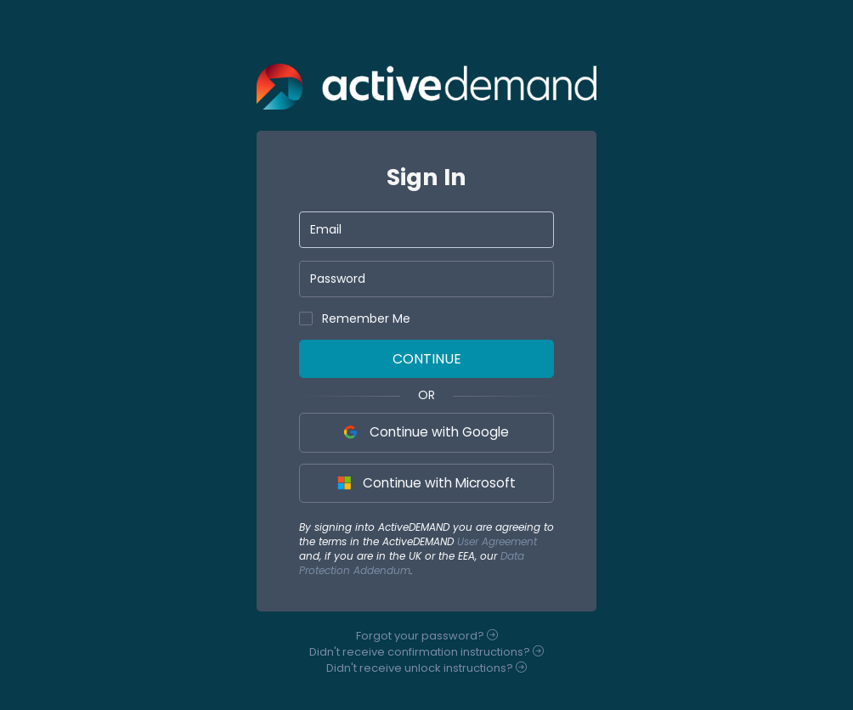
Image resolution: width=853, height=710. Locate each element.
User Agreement (497, 541)
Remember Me (354, 318)
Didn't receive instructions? (426, 652)
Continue (427, 359)
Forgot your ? (427, 636)
